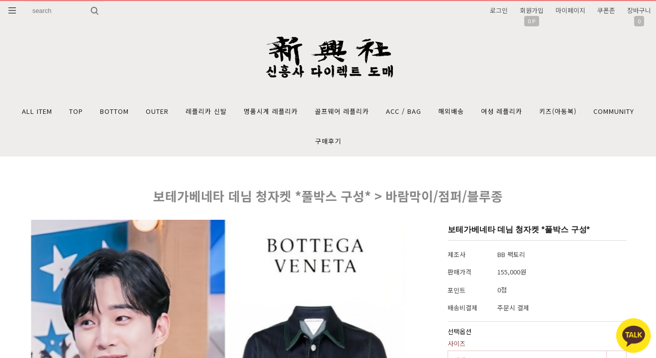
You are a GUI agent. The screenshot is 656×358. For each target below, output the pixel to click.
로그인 (499, 10)
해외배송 (451, 111)
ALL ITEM (37, 111)
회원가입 (532, 10)
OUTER (157, 111)
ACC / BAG (403, 111)
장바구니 (639, 10)
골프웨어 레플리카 (342, 111)
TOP (76, 111)
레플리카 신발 (206, 111)
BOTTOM (114, 111)
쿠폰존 (606, 10)
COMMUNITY (613, 111)
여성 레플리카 (501, 111)
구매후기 (328, 141)
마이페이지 (570, 10)
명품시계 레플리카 (271, 111)
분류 (12, 10)
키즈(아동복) (557, 111)
